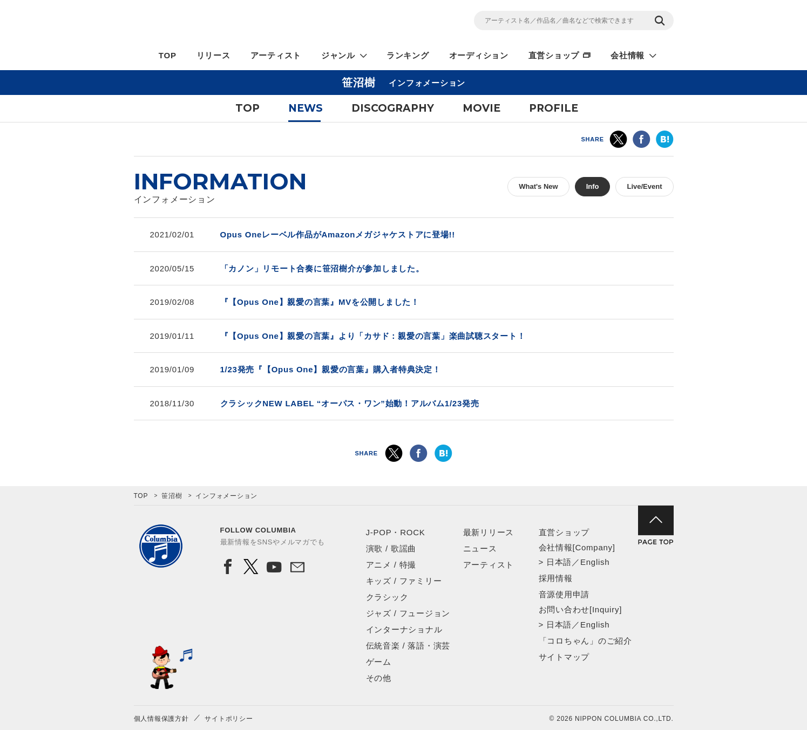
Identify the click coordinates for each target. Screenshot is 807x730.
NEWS (305, 108)
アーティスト (276, 55)
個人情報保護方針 (161, 718)
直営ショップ (554, 55)
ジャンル (338, 55)
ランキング (407, 55)
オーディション (478, 55)
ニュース (480, 548)
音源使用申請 (564, 594)
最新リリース (488, 532)
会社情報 (628, 55)
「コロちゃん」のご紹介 (585, 640)
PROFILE (553, 108)
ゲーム (378, 661)
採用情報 (556, 578)
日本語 (559, 562)
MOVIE (481, 108)
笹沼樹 (171, 496)
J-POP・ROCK (395, 532)
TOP (168, 55)
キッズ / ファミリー (404, 580)
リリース (213, 55)
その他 (378, 678)
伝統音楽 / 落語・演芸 (408, 645)
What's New (538, 186)
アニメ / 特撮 (391, 564)
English (594, 562)
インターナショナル (404, 629)
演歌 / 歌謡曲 (391, 548)
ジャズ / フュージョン (408, 613)
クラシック (387, 597)
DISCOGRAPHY (392, 108)
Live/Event (644, 186)
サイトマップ (564, 656)
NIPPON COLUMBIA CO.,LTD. (231, 22)
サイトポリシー (229, 718)
